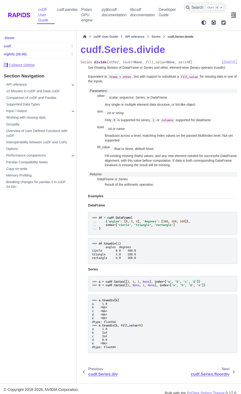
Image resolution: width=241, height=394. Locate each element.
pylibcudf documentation (114, 12)
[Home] (68, 37)
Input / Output (16, 115)
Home (9, 38)
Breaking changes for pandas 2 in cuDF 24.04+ (31, 193)
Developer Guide (167, 12)
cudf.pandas (67, 10)
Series (139, 36)
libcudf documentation (142, 12)
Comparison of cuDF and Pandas (31, 102)
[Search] (205, 7)
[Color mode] (204, 23)
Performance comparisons (26, 165)
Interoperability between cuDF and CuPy (28, 149)
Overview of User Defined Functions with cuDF (25, 138)
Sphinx (34, 388)
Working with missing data (25, 122)
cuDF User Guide (43, 15)
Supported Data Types (23, 109)
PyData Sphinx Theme (206, 384)
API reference (16, 84)
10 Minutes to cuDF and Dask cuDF (28, 93)
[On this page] (233, 15)
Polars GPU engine (86, 15)
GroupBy (13, 129)
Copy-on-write (16, 178)
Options (12, 158)
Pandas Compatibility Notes (27, 171)
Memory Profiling (19, 185)
